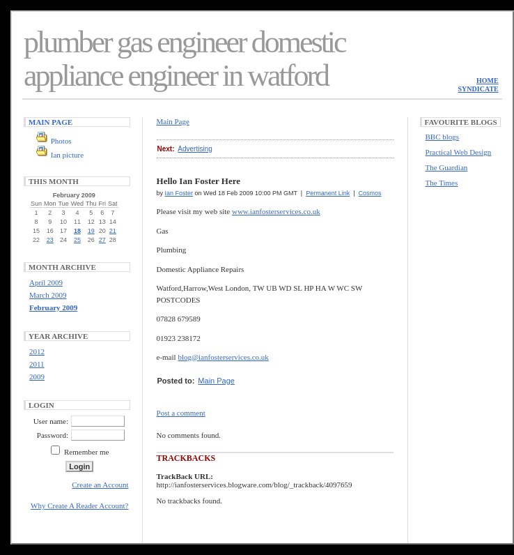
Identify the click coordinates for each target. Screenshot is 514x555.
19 (91, 230)
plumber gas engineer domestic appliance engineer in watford (184, 59)
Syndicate (478, 89)
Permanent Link (328, 193)
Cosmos (370, 193)
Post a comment (181, 413)
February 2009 (53, 307)
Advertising (195, 149)
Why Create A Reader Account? (80, 505)
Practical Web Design (459, 152)
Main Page (50, 122)
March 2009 (47, 295)
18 (77, 230)
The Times (442, 182)
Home (487, 80)
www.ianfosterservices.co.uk (276, 211)
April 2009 (46, 282)
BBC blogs (443, 136)
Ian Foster (179, 193)
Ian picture (67, 155)
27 (102, 239)
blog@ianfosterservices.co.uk (223, 357)
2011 (37, 364)
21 (112, 230)
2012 (37, 351)
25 (77, 239)
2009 (37, 376)
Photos (61, 141)
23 (50, 239)
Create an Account (100, 484)
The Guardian (447, 167)
